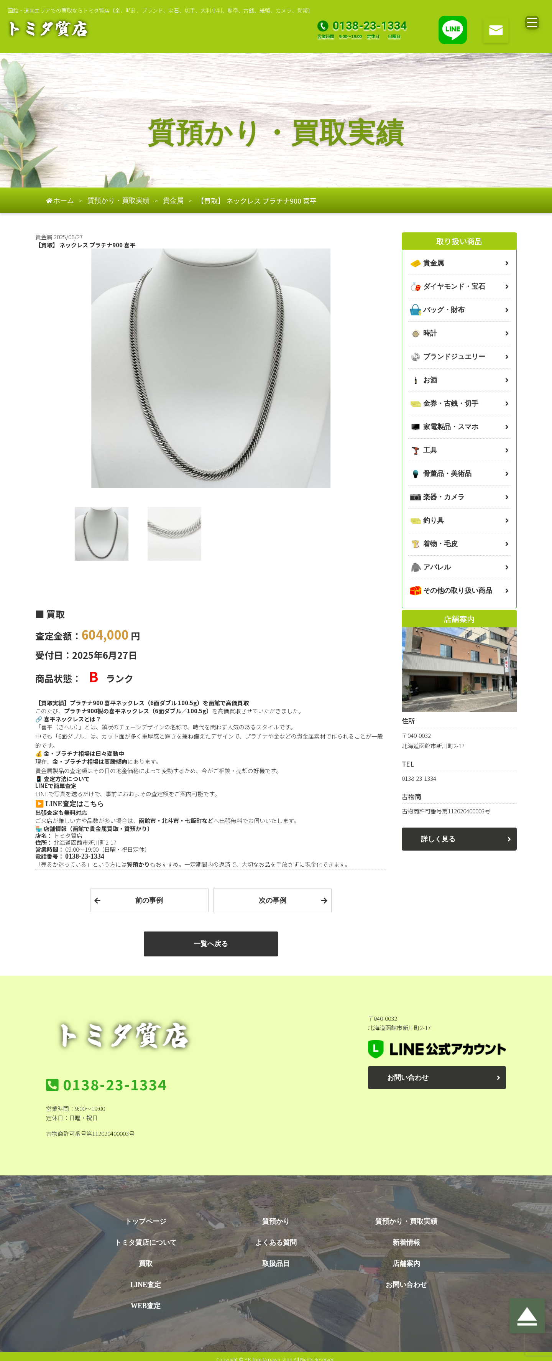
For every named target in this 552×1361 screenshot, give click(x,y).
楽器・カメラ (444, 497)
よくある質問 (276, 1236)
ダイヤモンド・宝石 (454, 286)
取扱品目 (276, 1257)
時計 (430, 333)
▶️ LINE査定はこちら (69, 804)
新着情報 (406, 1236)
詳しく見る (438, 839)
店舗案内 (406, 1257)
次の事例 (272, 900)
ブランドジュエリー (454, 356)
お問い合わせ (408, 1077)
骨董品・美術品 (447, 473)
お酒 (430, 380)
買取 (146, 1257)
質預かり (276, 1215)
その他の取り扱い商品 (457, 590)
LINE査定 (145, 1278)
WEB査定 (146, 1299)
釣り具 (433, 520)
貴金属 (433, 263)
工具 (430, 450)
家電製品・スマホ (450, 427)
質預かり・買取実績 (406, 1215)
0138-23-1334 (84, 856)
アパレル (437, 567)
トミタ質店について (146, 1236)
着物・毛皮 (440, 544)
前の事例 (149, 900)
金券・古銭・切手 (450, 403)
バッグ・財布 (444, 310)
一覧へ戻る (211, 944)
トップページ (145, 1215)
